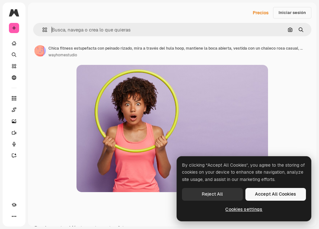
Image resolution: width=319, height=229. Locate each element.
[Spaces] (14, 110)
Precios (261, 13)
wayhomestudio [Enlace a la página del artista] (62, 55)
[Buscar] (14, 55)
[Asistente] (14, 155)
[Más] (14, 216)
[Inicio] (14, 43)
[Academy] (14, 205)
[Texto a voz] (14, 144)
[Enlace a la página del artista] (40, 51)
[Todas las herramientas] (14, 98)
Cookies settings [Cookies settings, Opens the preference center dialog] (243, 209)
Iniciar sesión (292, 12)
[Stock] (14, 66)
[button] (42, 29)
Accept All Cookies (275, 194)
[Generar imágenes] (14, 121)
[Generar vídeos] (14, 133)
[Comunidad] (14, 78)
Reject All (212, 194)
